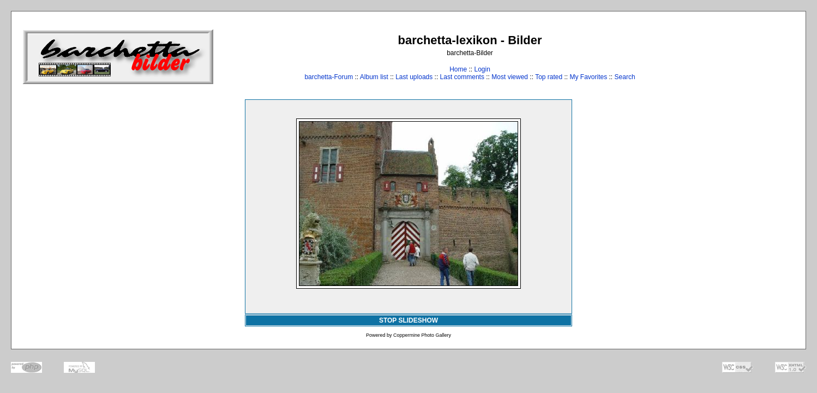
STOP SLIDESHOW (408, 320)
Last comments (462, 77)
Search (625, 77)
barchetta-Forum (328, 77)
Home (458, 69)
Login (482, 69)
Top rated (548, 77)
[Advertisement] (760, 56)
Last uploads (413, 77)
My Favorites (589, 77)
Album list (374, 77)
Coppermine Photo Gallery (422, 335)
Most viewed (509, 77)
